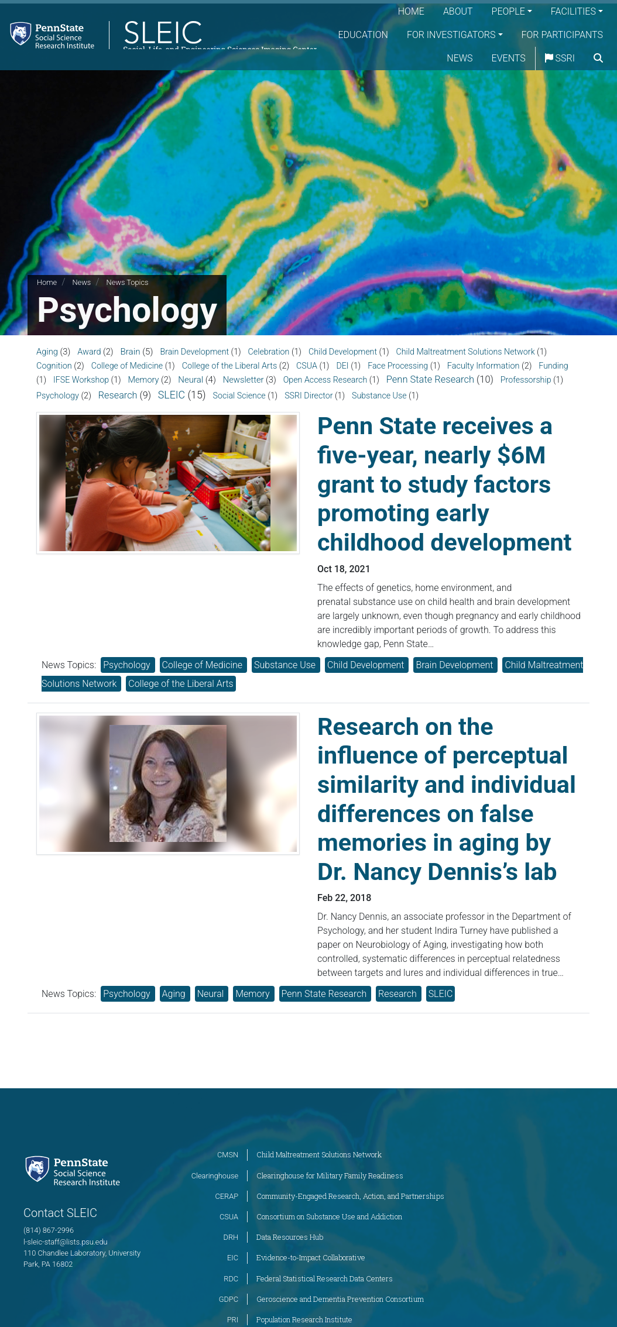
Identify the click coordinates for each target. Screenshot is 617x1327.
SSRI (588, 58)
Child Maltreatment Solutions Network (465, 351)
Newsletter (243, 379)
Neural (190, 379)
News (488, 58)
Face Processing (398, 365)
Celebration (269, 351)
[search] (598, 82)
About (458, 11)
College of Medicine (127, 365)
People (508, 11)
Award (89, 352)
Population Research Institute (304, 1319)
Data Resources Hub (289, 1237)
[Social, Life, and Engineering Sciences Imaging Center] (165, 46)
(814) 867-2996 (48, 1230)
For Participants (415, 58)
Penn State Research (430, 379)
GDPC (228, 1299)
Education (463, 34)
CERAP (226, 1196)
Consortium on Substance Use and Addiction (329, 1216)
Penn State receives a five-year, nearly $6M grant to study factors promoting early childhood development (444, 484)
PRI (232, 1319)
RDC (231, 1278)
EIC (232, 1257)
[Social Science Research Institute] (75, 1170)
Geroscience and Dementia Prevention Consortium (340, 1299)
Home (411, 11)
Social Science (238, 395)
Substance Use (379, 395)
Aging (47, 351)
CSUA (306, 365)
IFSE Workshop (81, 379)
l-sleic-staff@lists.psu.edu (65, 1241)
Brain (130, 351)
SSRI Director (308, 395)
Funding (553, 365)
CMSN (227, 1154)
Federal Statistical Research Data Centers (324, 1278)
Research (118, 395)
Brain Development (194, 351)
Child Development (343, 351)
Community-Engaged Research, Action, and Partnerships (350, 1196)
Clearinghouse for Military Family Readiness (329, 1175)
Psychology (57, 396)
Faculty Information (483, 366)
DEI (342, 365)
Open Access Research (325, 379)
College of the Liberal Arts (229, 366)
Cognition (54, 366)
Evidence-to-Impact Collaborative (310, 1257)
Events (537, 58)
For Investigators (551, 34)
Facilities (573, 11)
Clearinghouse (214, 1175)
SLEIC (171, 395)
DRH (231, 1237)
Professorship (526, 379)
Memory (143, 380)
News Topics (128, 282)
